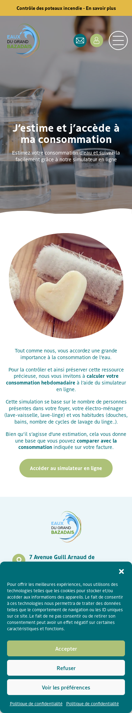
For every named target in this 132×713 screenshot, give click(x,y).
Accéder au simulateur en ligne (66, 467)
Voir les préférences (66, 687)
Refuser (66, 667)
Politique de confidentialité (36, 703)
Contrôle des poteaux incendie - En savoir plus (66, 8)
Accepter (66, 648)
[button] (121, 570)
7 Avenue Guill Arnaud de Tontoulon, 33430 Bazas (62, 560)
